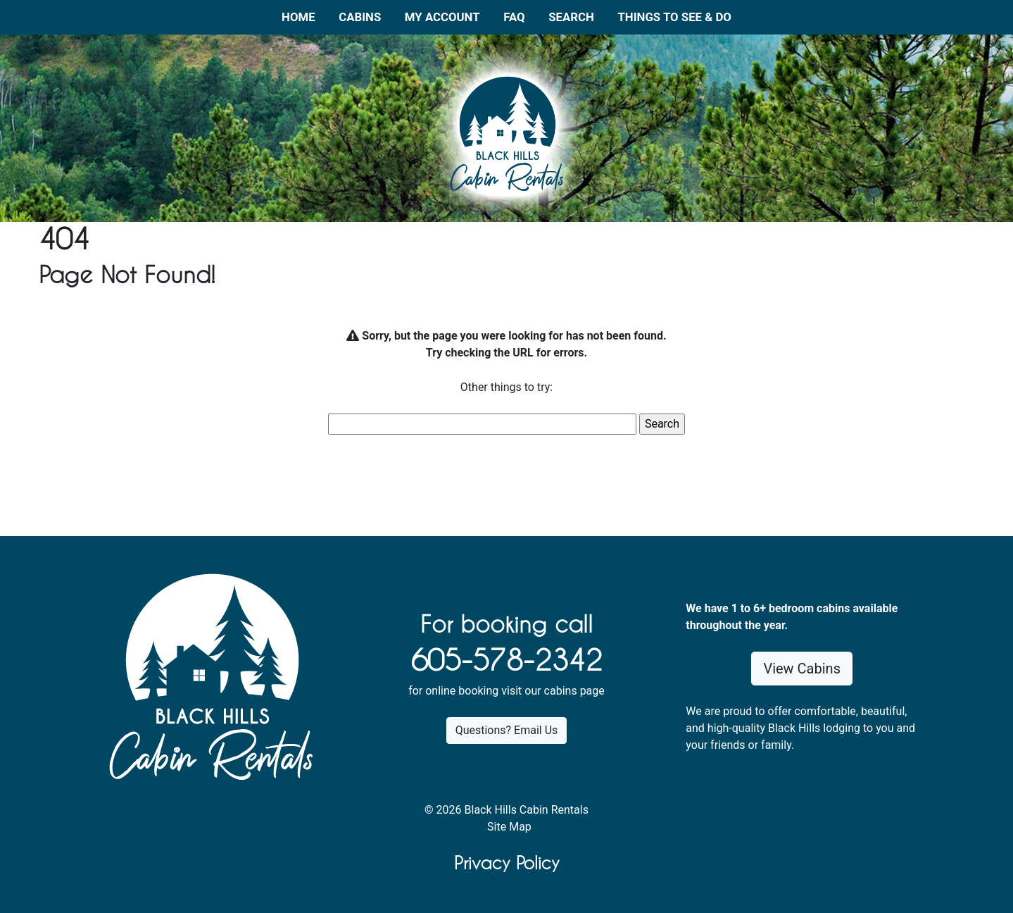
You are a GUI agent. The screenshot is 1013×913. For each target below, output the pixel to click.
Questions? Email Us (506, 730)
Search (571, 17)
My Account (442, 17)
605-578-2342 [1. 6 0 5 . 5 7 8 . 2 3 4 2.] (506, 660)
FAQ (513, 17)
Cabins (360, 17)
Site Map (509, 826)
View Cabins (802, 668)
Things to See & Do (674, 17)
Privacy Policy (507, 863)
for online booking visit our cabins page (506, 690)
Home (298, 17)
